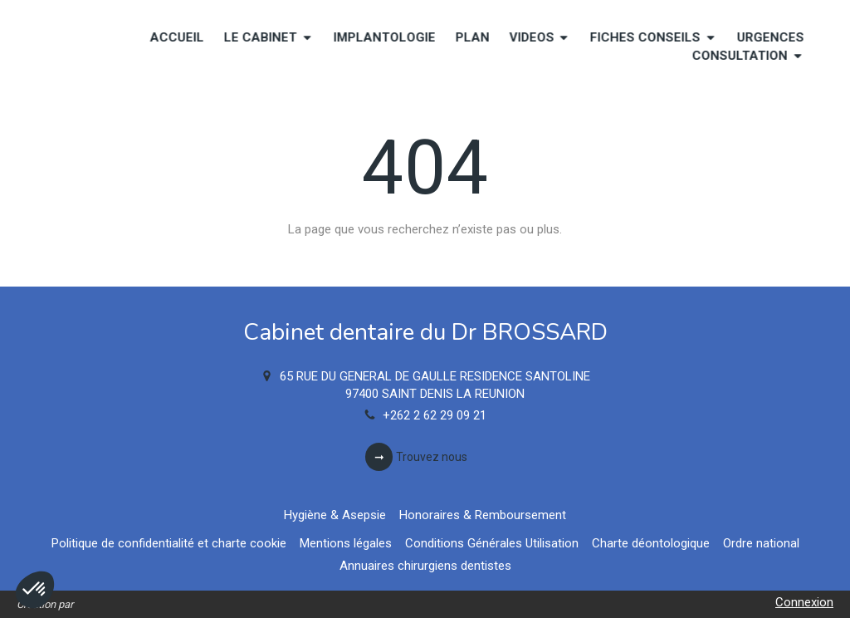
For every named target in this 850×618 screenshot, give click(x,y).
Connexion (804, 602)
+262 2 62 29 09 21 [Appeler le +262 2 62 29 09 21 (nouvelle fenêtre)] (434, 415)
